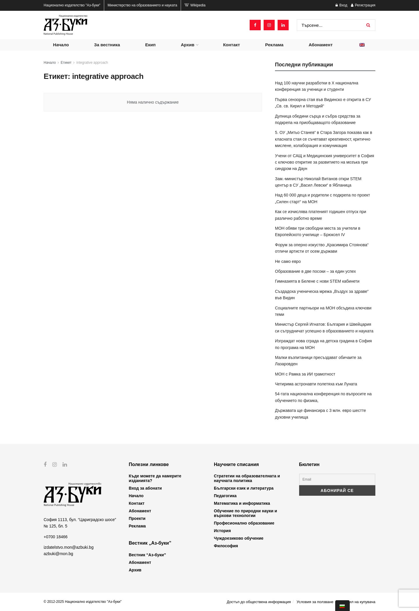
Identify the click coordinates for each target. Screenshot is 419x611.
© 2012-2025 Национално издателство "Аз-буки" (83, 602)
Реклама (274, 44)
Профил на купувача (357, 602)
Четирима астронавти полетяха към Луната (316, 384)
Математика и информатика (242, 503)
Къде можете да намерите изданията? (155, 478)
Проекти (137, 518)
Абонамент (321, 44)
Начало (61, 44)
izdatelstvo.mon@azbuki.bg (68, 547)
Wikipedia (194, 5)
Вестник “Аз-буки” (147, 554)
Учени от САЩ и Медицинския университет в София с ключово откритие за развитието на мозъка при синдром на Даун (324, 162)
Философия (226, 545)
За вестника (107, 44)
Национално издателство (72, 5)
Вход (341, 5)
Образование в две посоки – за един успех (315, 271)
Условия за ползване (315, 602)
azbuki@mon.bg (58, 553)
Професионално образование (244, 523)
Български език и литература (244, 488)
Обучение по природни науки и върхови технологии (245, 513)
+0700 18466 (56, 536)
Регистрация (363, 5)
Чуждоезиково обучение (238, 538)
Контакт (231, 44)
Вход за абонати (145, 488)
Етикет (66, 63)
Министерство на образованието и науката (142, 5)
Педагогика (225, 495)
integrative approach (92, 63)
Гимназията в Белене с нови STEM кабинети (317, 281)
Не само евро (288, 261)
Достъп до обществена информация (259, 602)
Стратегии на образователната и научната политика (247, 478)
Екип (150, 44)
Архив (187, 44)
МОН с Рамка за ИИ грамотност (305, 374)
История (222, 530)
